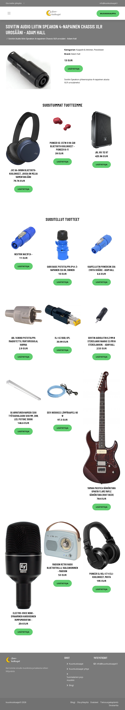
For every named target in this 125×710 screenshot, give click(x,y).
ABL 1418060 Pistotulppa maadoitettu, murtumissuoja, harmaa (23, 341)
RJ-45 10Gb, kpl (62, 337)
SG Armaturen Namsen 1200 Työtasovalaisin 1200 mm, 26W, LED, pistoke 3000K (23, 416)
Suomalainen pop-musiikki (75, 679)
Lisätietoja (73, 68)
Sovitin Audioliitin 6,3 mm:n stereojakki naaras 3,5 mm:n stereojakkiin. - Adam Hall (102, 341)
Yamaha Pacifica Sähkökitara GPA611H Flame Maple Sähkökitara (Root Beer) (101, 491)
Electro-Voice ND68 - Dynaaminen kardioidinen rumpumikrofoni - (23, 616)
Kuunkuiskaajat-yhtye (79, 669)
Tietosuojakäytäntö (109, 702)
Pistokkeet (99, 49)
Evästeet (94, 702)
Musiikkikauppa (108, 13)
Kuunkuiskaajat (76, 663)
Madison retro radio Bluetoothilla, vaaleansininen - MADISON (62, 568)
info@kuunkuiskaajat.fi (108, 3)
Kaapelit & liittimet (84, 49)
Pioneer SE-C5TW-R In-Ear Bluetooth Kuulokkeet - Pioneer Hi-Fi (62, 146)
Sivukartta (113, 705)
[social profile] (24, 3)
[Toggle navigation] (9, 13)
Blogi (71, 685)
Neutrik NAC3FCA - (23, 254)
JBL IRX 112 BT (101, 152)
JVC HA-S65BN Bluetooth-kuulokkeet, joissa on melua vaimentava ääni (23, 173)
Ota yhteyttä (83, 702)
